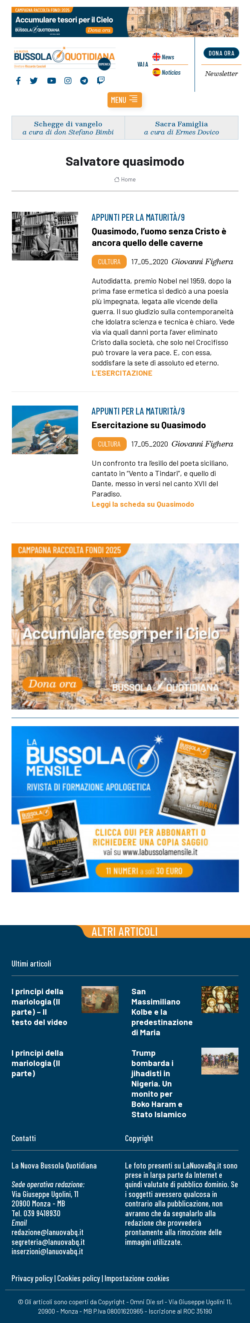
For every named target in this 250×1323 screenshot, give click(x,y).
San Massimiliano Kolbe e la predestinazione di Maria (162, 1011)
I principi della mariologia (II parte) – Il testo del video (39, 1006)
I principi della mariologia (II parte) (38, 1063)
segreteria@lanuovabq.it (48, 1242)
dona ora (221, 53)
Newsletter (221, 74)
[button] (125, 99)
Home (125, 179)
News (168, 57)
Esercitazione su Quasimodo (149, 424)
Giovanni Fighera (202, 261)
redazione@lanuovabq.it (48, 1232)
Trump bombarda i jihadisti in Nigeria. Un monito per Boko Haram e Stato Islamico (158, 1083)
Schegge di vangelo (68, 123)
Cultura (109, 261)
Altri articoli (125, 930)
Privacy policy (32, 1278)
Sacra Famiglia (181, 123)
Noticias (171, 72)
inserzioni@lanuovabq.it (47, 1251)
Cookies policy (78, 1278)
